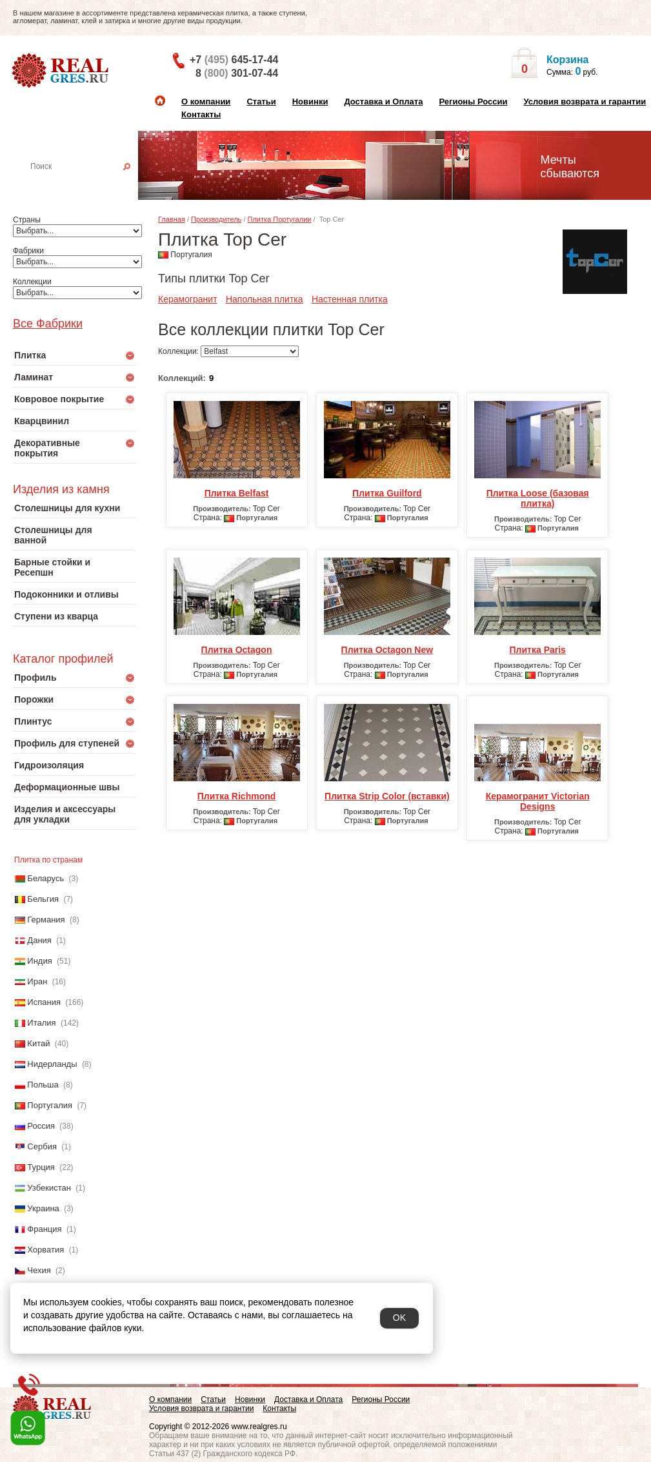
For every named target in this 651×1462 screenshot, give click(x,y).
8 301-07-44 (236, 73)
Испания (44, 1002)
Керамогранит (187, 299)
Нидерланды (52, 1064)
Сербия (42, 1146)
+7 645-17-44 (234, 59)
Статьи (260, 101)
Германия (46, 919)
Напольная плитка (264, 299)
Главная (171, 219)
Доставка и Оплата (383, 101)
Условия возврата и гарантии (584, 101)
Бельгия (43, 899)
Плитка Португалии (280, 219)
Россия (41, 1126)
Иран (37, 981)
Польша (42, 1084)
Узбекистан (49, 1188)
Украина (43, 1208)
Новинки (310, 101)
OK (399, 1317)
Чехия (38, 1270)
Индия (39, 961)
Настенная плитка (88, 184)
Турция (41, 1167)
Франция (44, 1229)
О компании (205, 101)
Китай (38, 1043)
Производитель (216, 219)
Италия (41, 1023)
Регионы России (473, 101)
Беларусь (45, 878)
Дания (39, 940)
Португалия (49, 1105)
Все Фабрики (48, 323)
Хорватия (45, 1249)
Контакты (201, 114)
